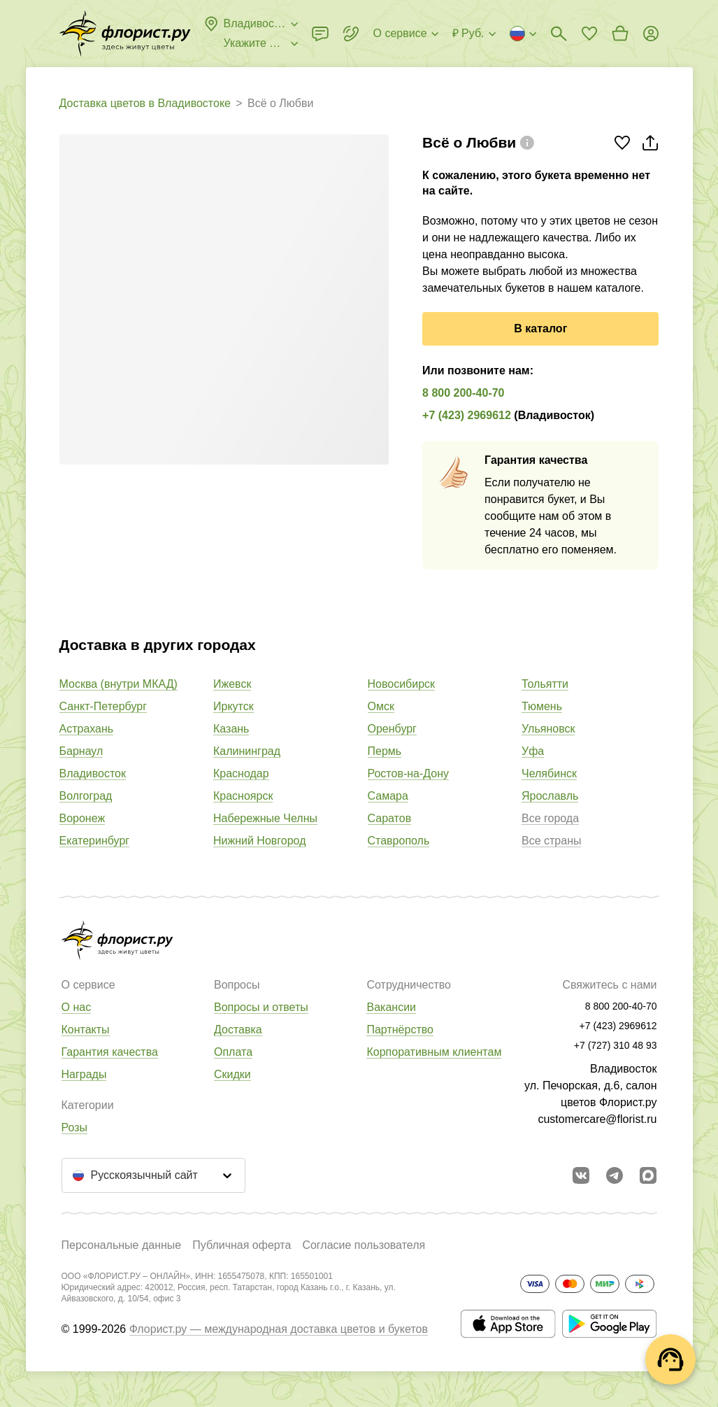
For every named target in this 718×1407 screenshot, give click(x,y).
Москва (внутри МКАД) (118, 684)
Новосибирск (402, 684)
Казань (231, 729)
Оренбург (392, 729)
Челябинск (549, 773)
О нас (77, 1007)
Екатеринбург (94, 841)
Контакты (86, 1029)
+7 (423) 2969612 (466, 415)
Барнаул (81, 751)
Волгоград (86, 796)
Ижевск (232, 684)
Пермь (385, 751)
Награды (84, 1074)
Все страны (551, 841)
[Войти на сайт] (651, 34)
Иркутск (233, 706)
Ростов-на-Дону (409, 773)
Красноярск (243, 796)
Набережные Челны (265, 818)
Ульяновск (548, 729)
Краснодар (241, 773)
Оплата (233, 1052)
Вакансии (391, 1007)
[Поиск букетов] (559, 34)
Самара (388, 796)
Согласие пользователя (363, 1245)
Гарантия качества (110, 1052)
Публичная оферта (241, 1245)
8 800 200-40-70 (463, 393)
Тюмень (542, 706)
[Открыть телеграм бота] (615, 1175)
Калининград (246, 751)
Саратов (390, 818)
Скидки (232, 1074)
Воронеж (82, 818)
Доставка (238, 1029)
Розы (75, 1127)
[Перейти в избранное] (589, 34)
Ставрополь (399, 841)
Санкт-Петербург (103, 706)
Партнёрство (399, 1029)
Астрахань (86, 729)
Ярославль (550, 796)
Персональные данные (122, 1245)
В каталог (540, 328)
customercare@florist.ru (597, 1119)
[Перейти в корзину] (620, 34)
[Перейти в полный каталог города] (125, 33)
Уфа (533, 751)
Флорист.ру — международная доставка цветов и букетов (278, 1329)
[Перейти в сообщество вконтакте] (581, 1175)
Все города (550, 818)
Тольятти (545, 684)
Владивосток (92, 773)
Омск (381, 706)
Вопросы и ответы (261, 1007)
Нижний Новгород (259, 841)
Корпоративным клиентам (433, 1052)
